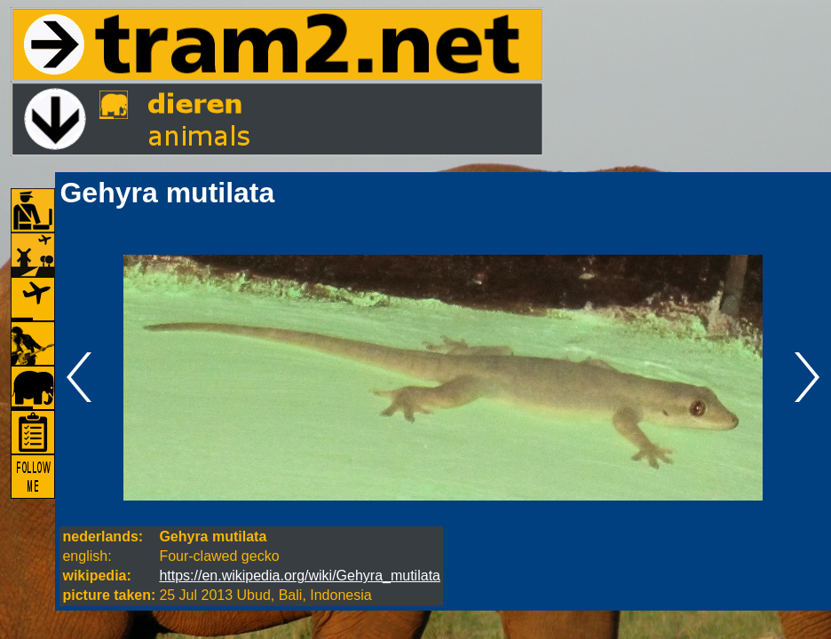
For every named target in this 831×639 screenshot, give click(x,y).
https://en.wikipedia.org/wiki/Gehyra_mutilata (299, 575)
